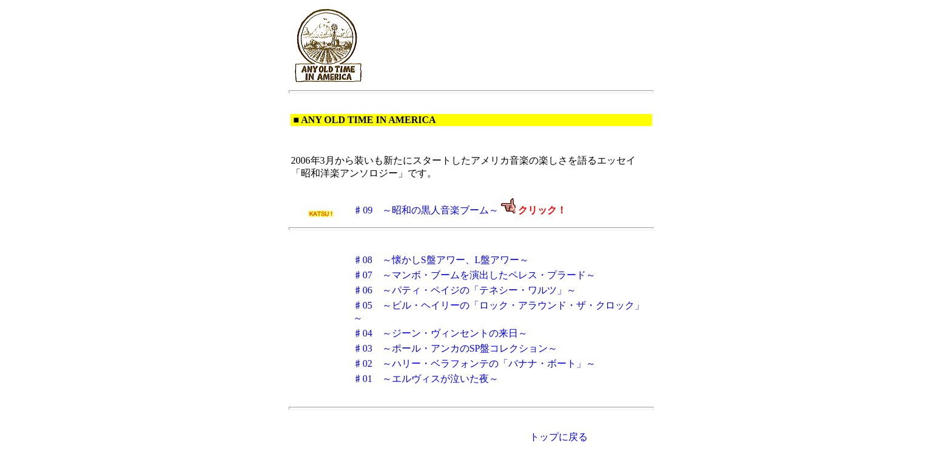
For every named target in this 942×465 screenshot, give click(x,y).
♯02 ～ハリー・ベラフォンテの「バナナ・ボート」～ (474, 363)
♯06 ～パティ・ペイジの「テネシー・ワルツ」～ (464, 290)
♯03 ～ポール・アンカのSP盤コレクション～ (455, 348)
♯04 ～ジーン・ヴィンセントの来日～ (440, 333)
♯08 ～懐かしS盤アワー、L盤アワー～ (441, 260)
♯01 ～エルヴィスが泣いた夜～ (426, 378)
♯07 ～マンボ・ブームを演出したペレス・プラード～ (474, 275)
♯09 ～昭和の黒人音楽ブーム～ (426, 210)
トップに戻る (559, 437)
